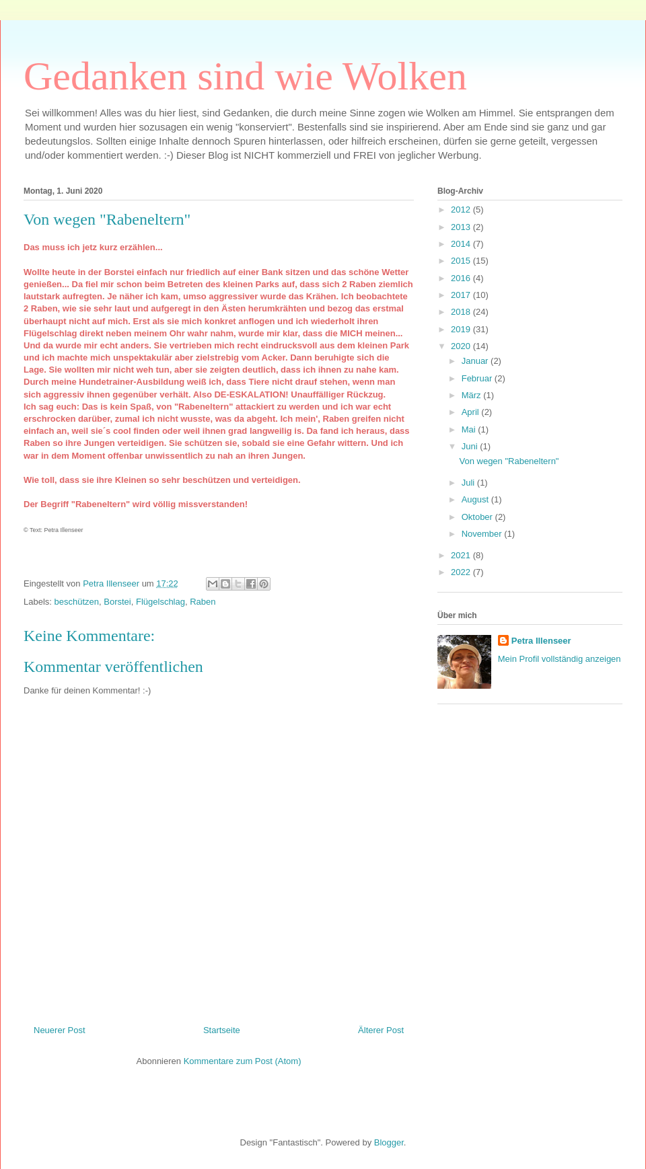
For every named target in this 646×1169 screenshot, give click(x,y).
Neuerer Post (59, 1030)
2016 (462, 278)
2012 (462, 209)
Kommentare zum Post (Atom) (242, 1061)
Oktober (478, 517)
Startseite (221, 1030)
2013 (462, 227)
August (476, 499)
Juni (471, 446)
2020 (462, 346)
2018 (462, 312)
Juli (469, 483)
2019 (462, 329)
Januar (476, 361)
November (483, 534)
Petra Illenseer (541, 641)
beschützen (77, 602)
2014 (462, 244)
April (472, 412)
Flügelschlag (160, 602)
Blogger (389, 1142)
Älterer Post (381, 1030)
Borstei (117, 602)
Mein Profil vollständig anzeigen (559, 659)
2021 (462, 555)
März (473, 395)
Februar (478, 378)
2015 (462, 261)
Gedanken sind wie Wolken (245, 76)
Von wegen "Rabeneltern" (509, 461)
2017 (462, 295)
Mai (470, 429)
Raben (202, 602)
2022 (462, 572)
